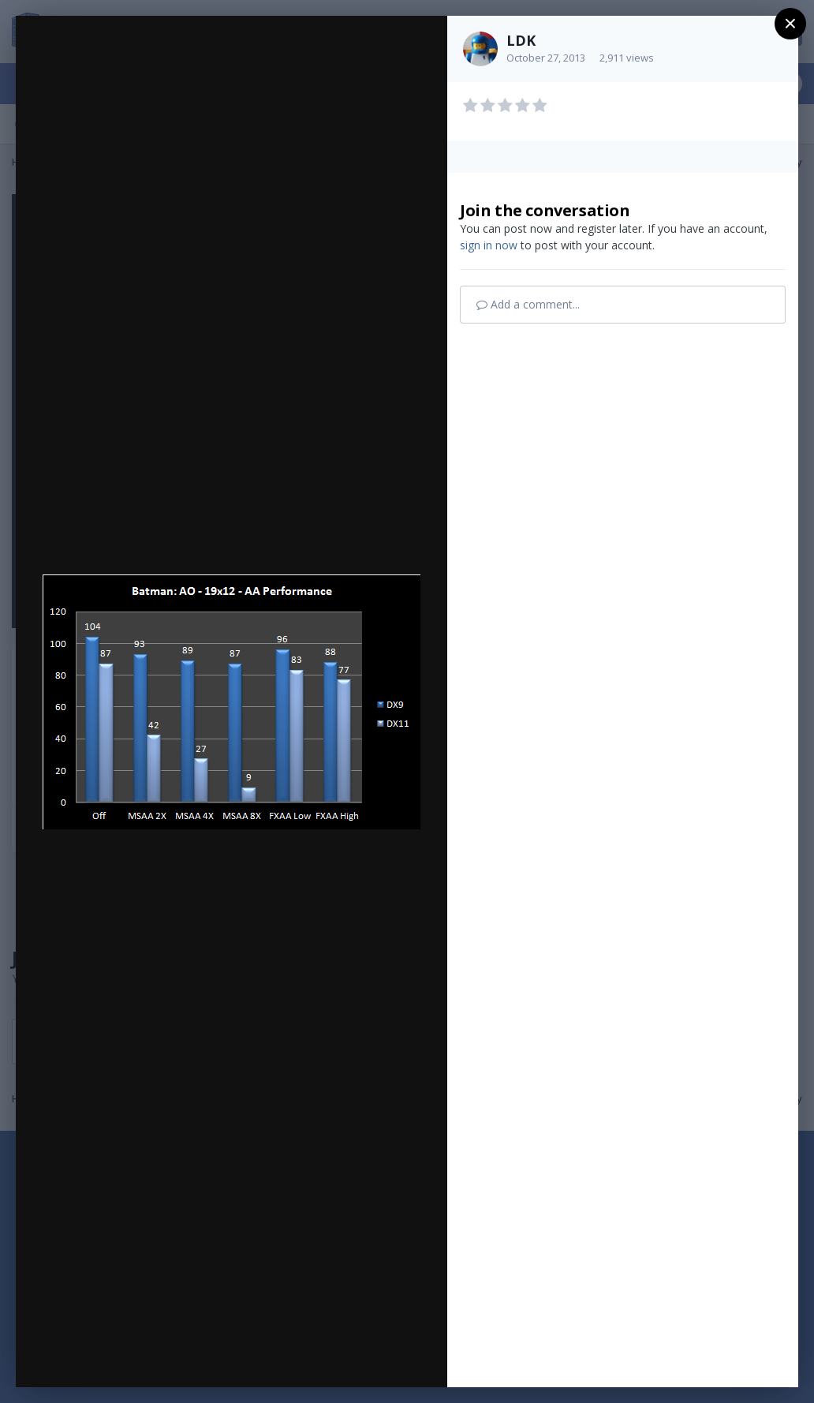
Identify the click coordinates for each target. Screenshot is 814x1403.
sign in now (488, 245)
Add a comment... (528, 304)
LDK (521, 40)
